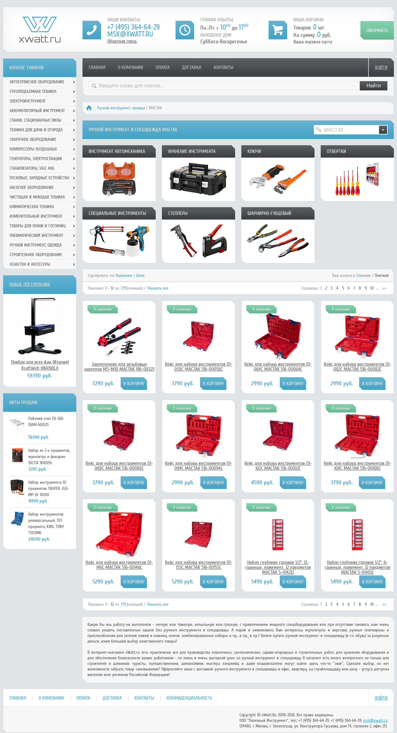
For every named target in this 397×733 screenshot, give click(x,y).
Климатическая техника (32, 206)
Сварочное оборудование (33, 139)
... (377, 288)
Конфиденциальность (189, 698)
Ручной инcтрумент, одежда (121, 108)
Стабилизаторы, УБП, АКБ (32, 168)
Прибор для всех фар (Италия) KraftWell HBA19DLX (40, 365)
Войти (381, 67)
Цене (140, 275)
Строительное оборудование (36, 254)
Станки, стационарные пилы (35, 120)
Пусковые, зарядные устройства (39, 178)
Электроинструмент (28, 101)
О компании (130, 67)
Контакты (224, 67)
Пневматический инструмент (36, 235)
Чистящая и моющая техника (37, 197)
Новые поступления (29, 284)
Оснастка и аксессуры (30, 264)
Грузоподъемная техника (33, 91)
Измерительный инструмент (36, 216)
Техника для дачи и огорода (36, 130)
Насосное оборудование (32, 187)
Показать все (157, 288)
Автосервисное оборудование (37, 82)
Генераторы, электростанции (36, 158)
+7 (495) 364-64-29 (133, 27)
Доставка (191, 67)
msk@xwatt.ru (130, 34)
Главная (97, 67)
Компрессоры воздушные (33, 149)
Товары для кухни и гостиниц (38, 226)
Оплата (163, 67)
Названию (124, 275)
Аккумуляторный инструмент (37, 110)
